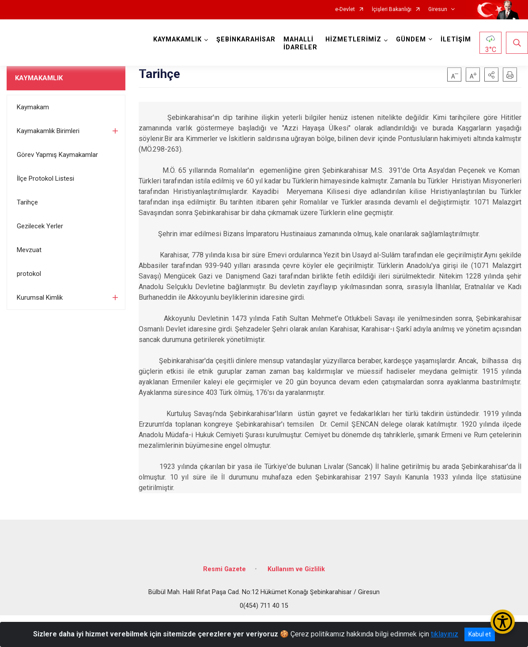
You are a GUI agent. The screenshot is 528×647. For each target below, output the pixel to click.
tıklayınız (444, 634)
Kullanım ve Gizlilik (296, 569)
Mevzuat (29, 250)
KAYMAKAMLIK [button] (177, 39)
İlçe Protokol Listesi (45, 178)
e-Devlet (345, 9)
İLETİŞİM (456, 39)
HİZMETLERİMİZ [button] (353, 39)
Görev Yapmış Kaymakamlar (57, 155)
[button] (491, 74)
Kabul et (479, 634)
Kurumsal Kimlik (40, 297)
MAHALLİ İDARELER (300, 43)
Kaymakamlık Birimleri (48, 131)
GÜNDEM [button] (411, 39)
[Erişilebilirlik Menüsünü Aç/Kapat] (502, 622)
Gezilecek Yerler (40, 226)
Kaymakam (33, 107)
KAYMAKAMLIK (39, 78)
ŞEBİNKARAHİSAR (245, 39)
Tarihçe (27, 202)
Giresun (437, 9)
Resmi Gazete (224, 569)
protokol (29, 274)
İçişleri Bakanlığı (391, 9)
